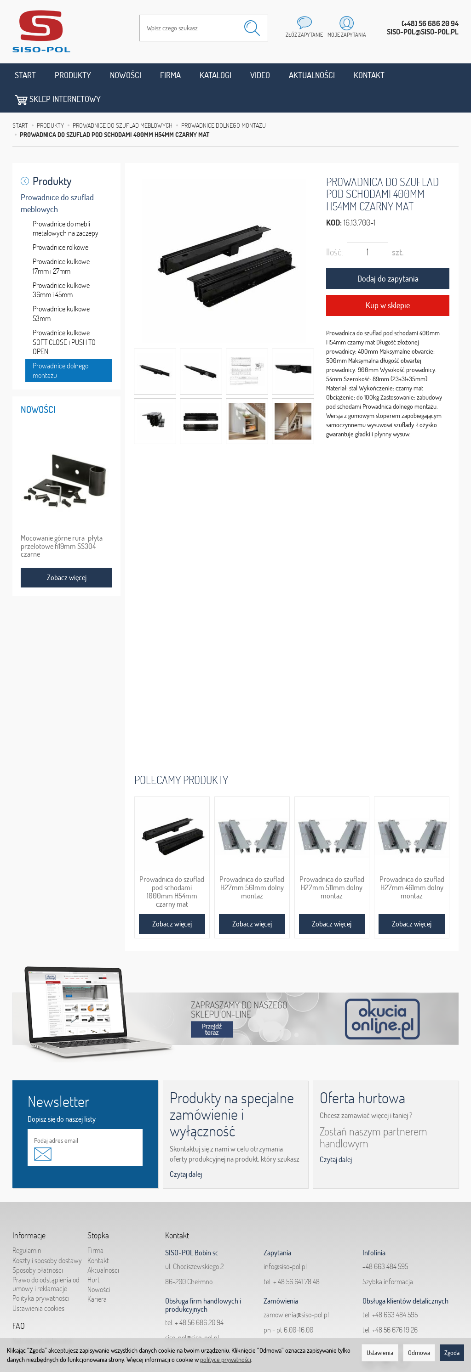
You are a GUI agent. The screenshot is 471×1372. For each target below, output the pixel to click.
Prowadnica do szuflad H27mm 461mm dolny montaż (411, 862)
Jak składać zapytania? (44, 1334)
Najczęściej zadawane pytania (42, 1320)
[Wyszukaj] (252, 28)
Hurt (93, 1254)
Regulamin (26, 1225)
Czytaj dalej (186, 1149)
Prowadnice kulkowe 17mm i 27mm (61, 240)
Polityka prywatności (40, 1273)
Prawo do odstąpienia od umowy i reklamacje (46, 1259)
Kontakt (369, 75)
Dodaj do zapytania (388, 253)
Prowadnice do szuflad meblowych (57, 178)
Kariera (97, 1274)
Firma (170, 75)
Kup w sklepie (388, 280)
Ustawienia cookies (38, 1282)
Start (25, 75)
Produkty (73, 75)
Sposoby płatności (37, 1244)
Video (260, 75)
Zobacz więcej (172, 898)
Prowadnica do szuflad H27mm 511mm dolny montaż (331, 862)
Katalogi (215, 75)
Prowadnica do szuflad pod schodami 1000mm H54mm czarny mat (171, 866)
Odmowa (419, 1353)
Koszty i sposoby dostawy (47, 1235)
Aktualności (312, 75)
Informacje (29, 1210)
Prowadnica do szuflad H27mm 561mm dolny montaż (251, 862)
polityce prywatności (225, 1359)
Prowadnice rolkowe (60, 221)
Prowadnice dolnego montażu (60, 345)
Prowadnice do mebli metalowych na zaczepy (65, 203)
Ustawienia (380, 1353)
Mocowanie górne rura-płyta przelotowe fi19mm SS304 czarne (62, 521)
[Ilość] (367, 227)
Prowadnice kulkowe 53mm (61, 288)
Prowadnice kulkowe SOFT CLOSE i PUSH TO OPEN (64, 317)
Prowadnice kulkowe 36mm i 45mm (61, 264)
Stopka (98, 1210)
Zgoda (452, 1353)
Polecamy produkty (181, 754)
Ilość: (334, 226)
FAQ (18, 1300)
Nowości (125, 75)
